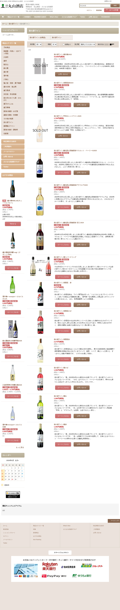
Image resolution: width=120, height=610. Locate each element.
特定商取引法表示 (9, 141)
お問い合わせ (8, 157)
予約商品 (7, 47)
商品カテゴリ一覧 (38, 525)
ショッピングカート (9, 532)
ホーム (5, 525)
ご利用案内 (7, 146)
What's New (66, 525)
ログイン (89, 10)
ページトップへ (115, 520)
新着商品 (36, 532)
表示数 (32, 44)
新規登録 (99, 10)
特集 (34, 529)
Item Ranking (37, 539)
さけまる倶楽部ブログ (11, 162)
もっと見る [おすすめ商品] (20, 447)
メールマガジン (9, 151)
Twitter (6, 167)
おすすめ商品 (37, 536)
